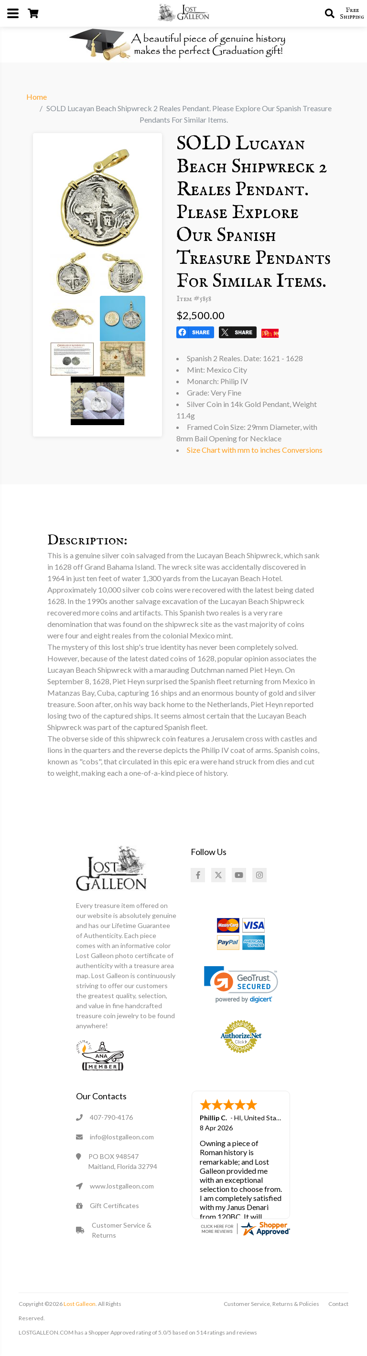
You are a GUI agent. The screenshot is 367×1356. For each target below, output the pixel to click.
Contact (338, 1303)
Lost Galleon (79, 1303)
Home (36, 96)
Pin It (270, 333)
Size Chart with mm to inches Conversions (255, 449)
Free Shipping (352, 13)
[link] (241, 984)
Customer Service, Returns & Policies (271, 1303)
